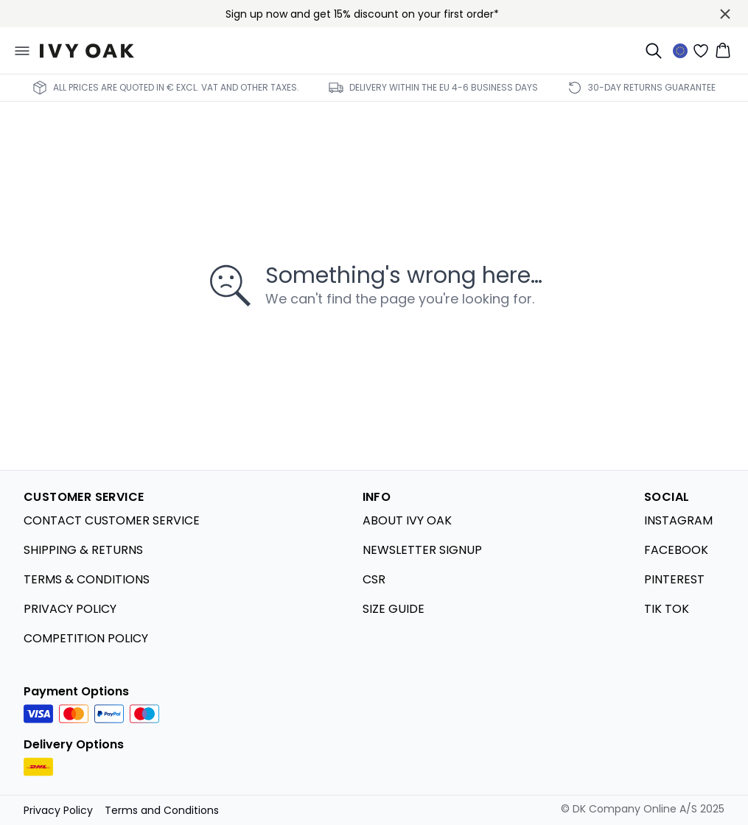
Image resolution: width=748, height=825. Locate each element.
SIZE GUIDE (393, 608)
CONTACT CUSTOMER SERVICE (112, 520)
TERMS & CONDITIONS (87, 579)
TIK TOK (666, 608)
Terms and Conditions (162, 810)
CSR (374, 579)
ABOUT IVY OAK (407, 520)
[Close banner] (725, 14)
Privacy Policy (58, 810)
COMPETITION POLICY (86, 638)
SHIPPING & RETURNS (83, 549)
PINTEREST (674, 579)
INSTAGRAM (678, 520)
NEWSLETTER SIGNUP (422, 549)
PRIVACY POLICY (70, 608)
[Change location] (680, 51)
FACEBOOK (676, 549)
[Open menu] (22, 51)
